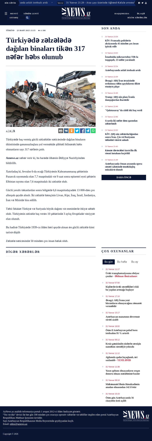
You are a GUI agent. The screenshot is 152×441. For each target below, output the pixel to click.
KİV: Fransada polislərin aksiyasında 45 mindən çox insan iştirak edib (121, 43)
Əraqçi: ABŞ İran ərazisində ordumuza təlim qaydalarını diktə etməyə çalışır (122, 83)
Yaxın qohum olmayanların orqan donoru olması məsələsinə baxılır (123, 372)
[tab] (109, 261)
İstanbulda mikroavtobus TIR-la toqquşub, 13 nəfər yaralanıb (121, 58)
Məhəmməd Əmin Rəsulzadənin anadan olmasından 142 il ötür (123, 385)
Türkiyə (10, 30)
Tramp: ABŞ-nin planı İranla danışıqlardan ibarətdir (120, 98)
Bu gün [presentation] (108, 261)
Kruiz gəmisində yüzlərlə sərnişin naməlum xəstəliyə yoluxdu (123, 345)
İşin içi (62, 3)
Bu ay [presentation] (134, 261)
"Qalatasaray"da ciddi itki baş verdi (123, 110)
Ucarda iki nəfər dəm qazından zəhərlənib (121, 122)
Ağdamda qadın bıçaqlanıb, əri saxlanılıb (121, 358)
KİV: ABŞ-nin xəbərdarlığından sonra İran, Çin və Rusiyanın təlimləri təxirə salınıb (121, 137)
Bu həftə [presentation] (122, 261)
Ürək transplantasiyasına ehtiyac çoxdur (122, 274)
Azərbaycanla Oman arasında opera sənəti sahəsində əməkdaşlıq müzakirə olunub (123, 166)
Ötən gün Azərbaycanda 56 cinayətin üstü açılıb (120, 399)
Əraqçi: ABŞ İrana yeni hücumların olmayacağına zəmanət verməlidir (124, 303)
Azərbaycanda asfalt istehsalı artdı (123, 70)
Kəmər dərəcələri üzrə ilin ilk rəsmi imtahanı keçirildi (121, 152)
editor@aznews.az (18, 424)
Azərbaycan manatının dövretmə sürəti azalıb (123, 318)
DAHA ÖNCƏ (124, 177)
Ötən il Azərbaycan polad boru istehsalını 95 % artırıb (121, 331)
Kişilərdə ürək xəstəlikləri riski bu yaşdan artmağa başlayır (122, 288)
